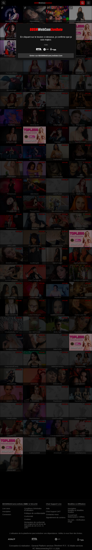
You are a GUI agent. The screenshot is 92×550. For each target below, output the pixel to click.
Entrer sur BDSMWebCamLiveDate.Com (46, 56)
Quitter (46, 44)
